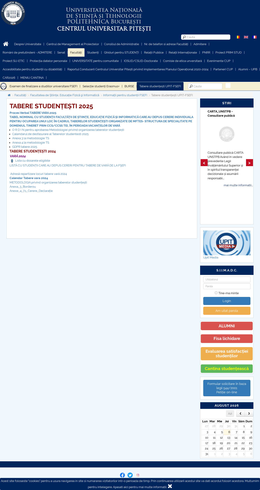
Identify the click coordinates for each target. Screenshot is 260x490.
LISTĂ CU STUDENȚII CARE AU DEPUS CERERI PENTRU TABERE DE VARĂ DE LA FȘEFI (68, 165)
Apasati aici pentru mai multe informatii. (140, 487)
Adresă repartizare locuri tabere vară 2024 (38, 174)
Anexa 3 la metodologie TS (30, 138)
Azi (230, 413)
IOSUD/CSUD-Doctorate (141, 61)
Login (227, 301)
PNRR (206, 52)
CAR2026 (9, 77)
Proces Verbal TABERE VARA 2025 (33, 113)
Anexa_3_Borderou (23, 186)
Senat (61, 52)
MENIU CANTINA (32, 77)
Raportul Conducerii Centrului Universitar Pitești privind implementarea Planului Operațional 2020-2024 (137, 69)
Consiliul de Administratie (121, 44)
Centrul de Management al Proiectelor (72, 44)
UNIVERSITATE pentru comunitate (95, 61)
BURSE (129, 86)
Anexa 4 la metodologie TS (30, 142)
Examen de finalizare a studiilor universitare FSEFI (43, 86)
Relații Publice (154, 52)
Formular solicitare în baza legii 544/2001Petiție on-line (226, 388)
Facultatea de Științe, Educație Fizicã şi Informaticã (64, 95)
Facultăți (76, 52)
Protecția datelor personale (48, 61)
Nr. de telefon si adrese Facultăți (166, 44)
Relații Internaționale (183, 52)
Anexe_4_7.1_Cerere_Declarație (31, 191)
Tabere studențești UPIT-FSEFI (160, 86)
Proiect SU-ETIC (14, 61)
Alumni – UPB (247, 69)
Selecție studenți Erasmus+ (101, 86)
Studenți (93, 52)
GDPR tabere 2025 (24, 146)
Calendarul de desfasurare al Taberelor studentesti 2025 (50, 134)
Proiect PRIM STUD (228, 52)
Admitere (199, 44)
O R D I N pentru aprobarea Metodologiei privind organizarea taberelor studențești (68, 130)
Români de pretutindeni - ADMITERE (27, 52)
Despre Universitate (27, 44)
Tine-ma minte (227, 293)
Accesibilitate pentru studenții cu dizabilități (32, 69)
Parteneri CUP (223, 69)
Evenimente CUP (218, 61)
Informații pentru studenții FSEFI (125, 95)
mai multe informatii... (238, 185)
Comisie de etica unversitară (182, 61)
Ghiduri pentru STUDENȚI (121, 52)
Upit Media (210, 257)
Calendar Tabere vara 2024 (29, 178)
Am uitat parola (226, 311)
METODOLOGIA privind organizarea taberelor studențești (48, 182)
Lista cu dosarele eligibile (32, 160)
